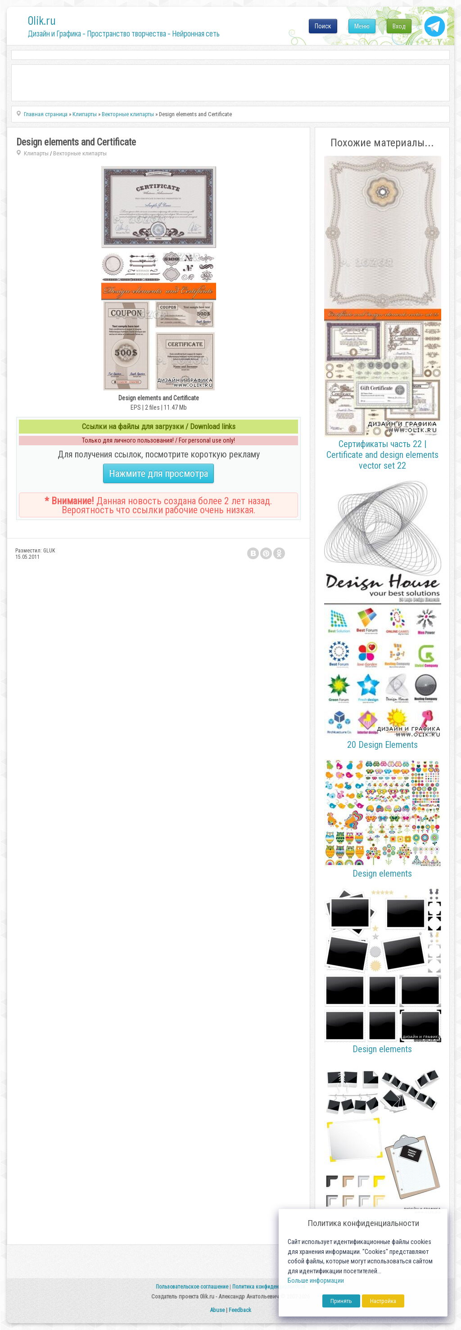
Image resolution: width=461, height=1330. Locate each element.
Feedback (240, 1310)
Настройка (383, 1301)
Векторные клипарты (80, 153)
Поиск (323, 26)
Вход (399, 26)
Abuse (217, 1310)
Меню (362, 26)
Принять (341, 1301)
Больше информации (316, 1281)
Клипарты (36, 153)
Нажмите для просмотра (158, 473)
